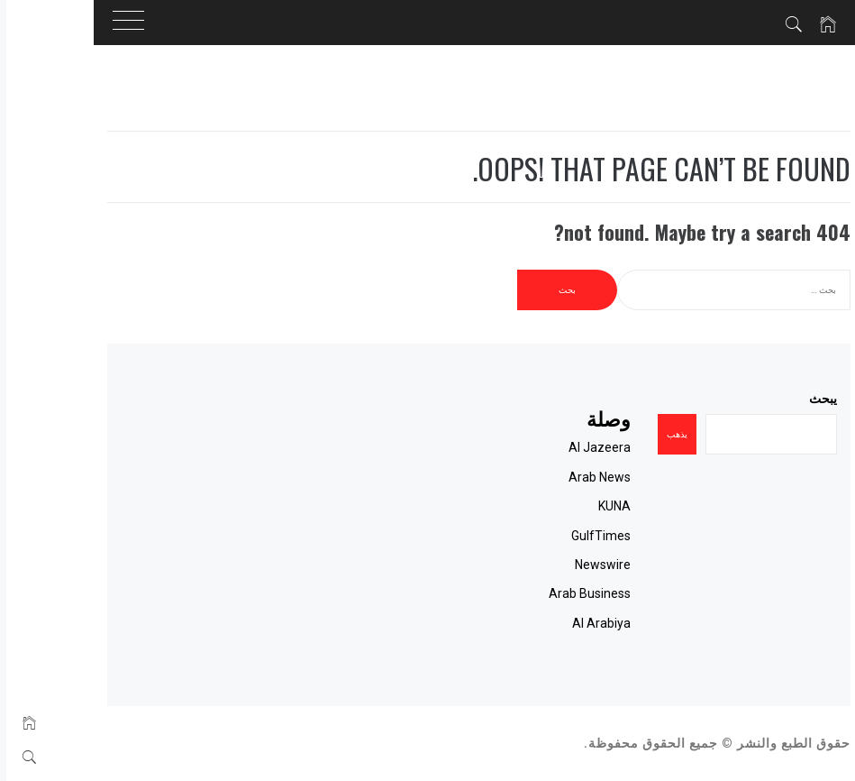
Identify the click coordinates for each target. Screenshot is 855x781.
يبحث (772, 398)
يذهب (625, 434)
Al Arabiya (550, 623)
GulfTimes (549, 535)
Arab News (548, 477)
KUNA (563, 506)
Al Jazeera (548, 447)
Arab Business (538, 593)
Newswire (551, 564)
